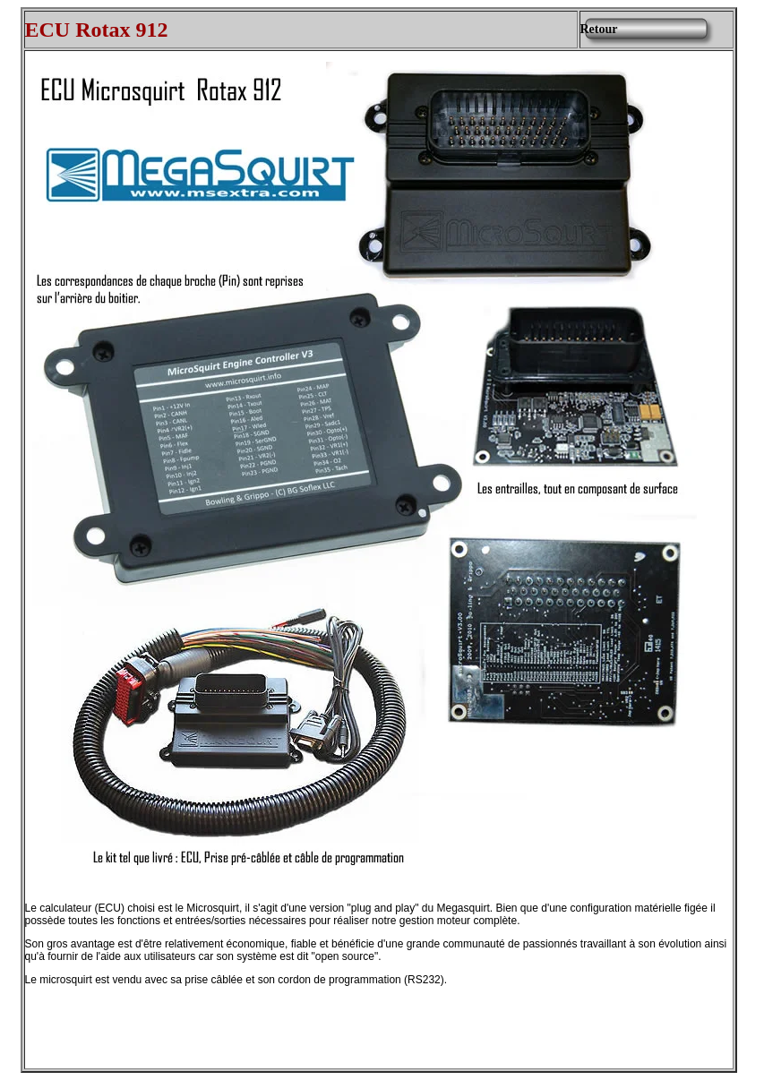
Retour (599, 29)
